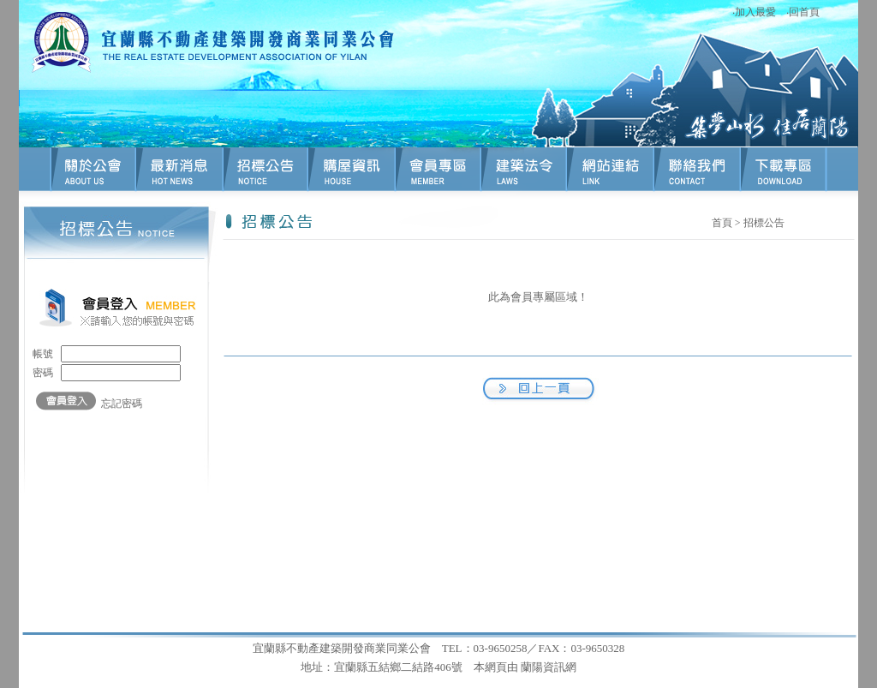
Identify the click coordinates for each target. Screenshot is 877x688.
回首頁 (804, 12)
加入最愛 (755, 12)
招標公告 (764, 223)
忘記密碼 (121, 404)
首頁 (722, 223)
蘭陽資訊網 (548, 667)
